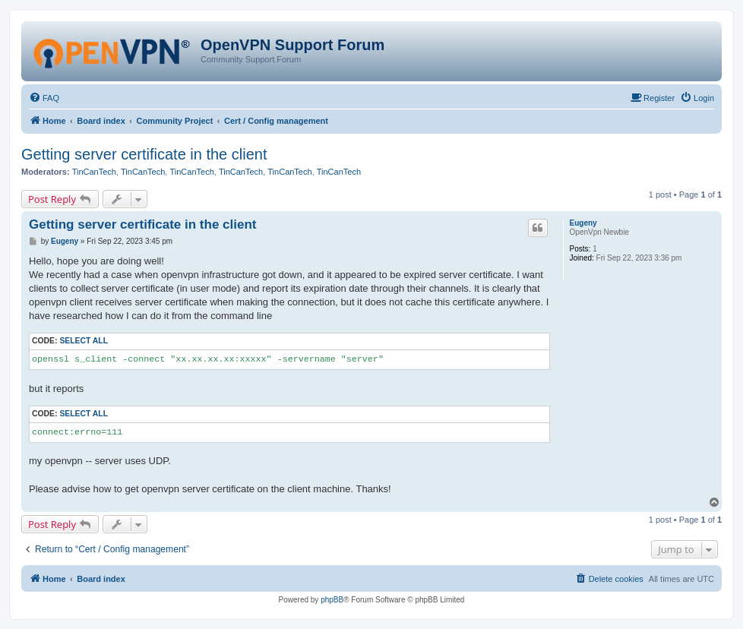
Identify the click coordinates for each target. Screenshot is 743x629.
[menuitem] (44, 98)
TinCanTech (94, 171)
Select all (83, 341)
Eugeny (583, 223)
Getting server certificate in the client (144, 154)
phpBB (332, 600)
